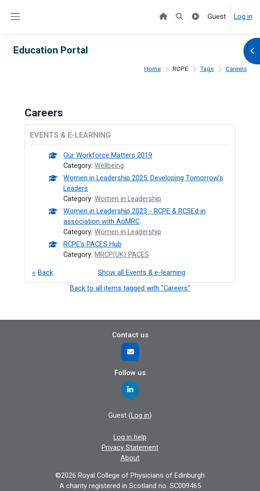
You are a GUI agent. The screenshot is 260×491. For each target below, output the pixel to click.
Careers (236, 68)
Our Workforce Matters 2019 (107, 155)
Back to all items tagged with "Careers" (130, 288)
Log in (243, 16)
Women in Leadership (128, 198)
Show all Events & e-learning (141, 272)
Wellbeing (109, 165)
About (130, 458)
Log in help (130, 437)
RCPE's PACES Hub (92, 244)
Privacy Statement (130, 447)
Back (45, 272)
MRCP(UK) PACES (122, 254)
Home (152, 68)
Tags (207, 68)
